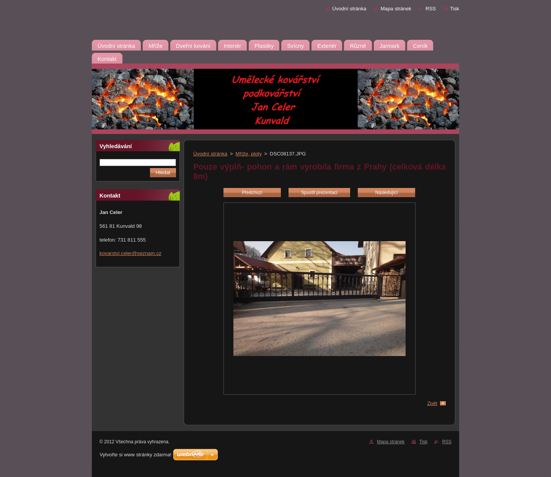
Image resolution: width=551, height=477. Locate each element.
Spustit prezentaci (319, 192)
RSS (430, 8)
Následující (386, 192)
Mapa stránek (396, 8)
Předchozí (252, 192)
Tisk (454, 8)
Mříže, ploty (248, 154)
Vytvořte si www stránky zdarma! (135, 454)
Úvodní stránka (349, 8)
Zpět (432, 403)
